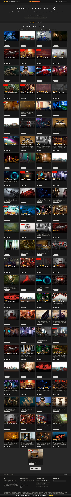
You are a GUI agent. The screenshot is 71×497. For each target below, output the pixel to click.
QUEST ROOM (10, 388)
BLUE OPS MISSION (28, 214)
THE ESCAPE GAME (61, 318)
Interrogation (23, 178)
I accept (51, 495)
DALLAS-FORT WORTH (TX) (24, 336)
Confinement (23, 439)
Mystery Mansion (24, 195)
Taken (22, 404)
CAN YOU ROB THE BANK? (61, 440)
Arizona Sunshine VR (25, 73)
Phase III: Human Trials (41, 422)
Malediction (6, 387)
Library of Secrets (8, 38)
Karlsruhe (43, 484)
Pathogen (23, 300)
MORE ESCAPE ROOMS (35, 468)
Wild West (55, 126)
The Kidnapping (56, 265)
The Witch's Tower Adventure (43, 195)
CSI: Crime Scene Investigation (59, 335)
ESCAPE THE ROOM (61, 109)
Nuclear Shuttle (40, 56)
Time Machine (40, 335)
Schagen (44, 483)
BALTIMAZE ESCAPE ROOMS (13, 179)
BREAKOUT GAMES (12, 57)
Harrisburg (38, 483)
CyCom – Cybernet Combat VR (43, 126)
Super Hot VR (23, 161)
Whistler (47, 484)
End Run (55, 91)
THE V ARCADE (44, 127)
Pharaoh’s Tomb (56, 195)
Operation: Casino (57, 248)
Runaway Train (7, 56)
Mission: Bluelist (24, 213)
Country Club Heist (8, 230)
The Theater (55, 73)
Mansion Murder (24, 317)
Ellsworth (47, 480)
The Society (6, 126)
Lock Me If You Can (8, 247)
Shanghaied (6, 108)
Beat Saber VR (40, 73)
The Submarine (7, 265)
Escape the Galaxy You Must (10, 143)
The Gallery (55, 56)
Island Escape (23, 282)
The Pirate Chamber (57, 143)
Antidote (39, 39)
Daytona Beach (39, 484)
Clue (38, 143)
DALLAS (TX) (38, 353)
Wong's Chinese (56, 300)
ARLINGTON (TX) (23, 40)
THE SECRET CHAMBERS (29, 109)
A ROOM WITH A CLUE (60, 423)
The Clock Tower (40, 178)
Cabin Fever (39, 161)
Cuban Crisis (23, 56)
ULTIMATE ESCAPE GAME (36, 458)
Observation (23, 230)
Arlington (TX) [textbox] (59, 1)
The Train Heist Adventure (26, 108)
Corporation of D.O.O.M (42, 91)
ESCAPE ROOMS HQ (45, 57)
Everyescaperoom (6, 474)
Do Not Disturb (24, 126)
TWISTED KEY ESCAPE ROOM (62, 336)
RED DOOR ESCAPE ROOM (46, 336)
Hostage (6, 300)
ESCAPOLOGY (44, 40)
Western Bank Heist (57, 213)
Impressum (21, 486)
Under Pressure (56, 178)
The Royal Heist (7, 159)
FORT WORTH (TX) (6, 336)
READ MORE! (7, 63)
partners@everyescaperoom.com (24, 485)
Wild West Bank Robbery (58, 404)
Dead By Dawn (32, 457)
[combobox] (61, 1)
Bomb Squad (7, 178)
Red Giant (39, 439)
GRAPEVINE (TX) (55, 318)
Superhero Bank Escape (58, 439)
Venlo (45, 486)
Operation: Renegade (8, 282)
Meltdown (55, 108)
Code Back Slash (40, 265)
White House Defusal (57, 39)
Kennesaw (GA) (43, 480)
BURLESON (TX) (55, 336)
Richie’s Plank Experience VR (42, 300)
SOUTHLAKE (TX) (23, 353)
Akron (37, 486)
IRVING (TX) (38, 423)
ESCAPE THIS (28, 40)
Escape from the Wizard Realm (27, 91)
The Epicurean (23, 39)
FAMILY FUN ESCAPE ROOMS (13, 92)
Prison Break (55, 317)
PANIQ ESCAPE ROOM (11, 440)
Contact (21, 487)
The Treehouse (56, 422)
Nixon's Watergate (41, 317)
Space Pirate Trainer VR (42, 213)
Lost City (55, 282)
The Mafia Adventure (25, 248)
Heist (54, 161)
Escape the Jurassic (8, 91)
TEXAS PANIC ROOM (44, 423)
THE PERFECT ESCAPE (45, 249)
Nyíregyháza (41, 486)
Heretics (55, 387)
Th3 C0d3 (39, 108)
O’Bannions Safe (40, 248)
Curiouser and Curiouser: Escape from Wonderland (9, 213)
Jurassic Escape (7, 73)
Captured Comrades (8, 195)
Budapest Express (24, 265)
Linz (47, 486)
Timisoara (38, 480)
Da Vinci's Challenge (8, 404)
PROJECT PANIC (61, 40)
